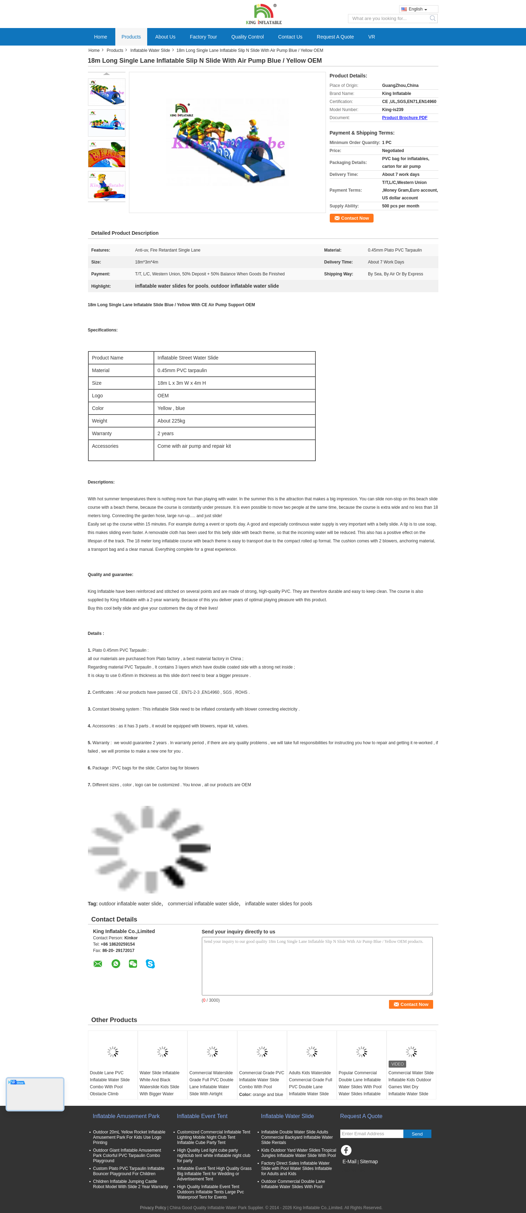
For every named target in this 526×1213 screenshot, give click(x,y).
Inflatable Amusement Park (126, 1116)
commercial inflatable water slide (203, 903)
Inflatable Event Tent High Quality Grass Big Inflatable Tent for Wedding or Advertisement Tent (214, 1173)
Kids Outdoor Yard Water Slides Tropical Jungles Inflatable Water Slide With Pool (298, 1153)
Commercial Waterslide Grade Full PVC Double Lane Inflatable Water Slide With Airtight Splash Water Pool (211, 1086)
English (418, 9)
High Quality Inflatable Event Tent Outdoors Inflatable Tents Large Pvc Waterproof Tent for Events (210, 1192)
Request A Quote (335, 37)
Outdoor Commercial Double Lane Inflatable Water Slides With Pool (293, 1184)
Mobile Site (352, 1170)
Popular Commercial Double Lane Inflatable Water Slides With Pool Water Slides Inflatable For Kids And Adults (360, 1086)
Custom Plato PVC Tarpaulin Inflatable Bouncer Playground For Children (129, 1171)
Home (100, 37)
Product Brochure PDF (405, 117)
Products (131, 37)
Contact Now (355, 218)
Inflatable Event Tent (202, 1116)
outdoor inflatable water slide (130, 903)
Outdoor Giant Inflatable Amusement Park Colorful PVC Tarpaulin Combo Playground (127, 1155)
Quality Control (247, 37)
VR (371, 37)
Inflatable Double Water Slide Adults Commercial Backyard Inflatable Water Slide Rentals (297, 1137)
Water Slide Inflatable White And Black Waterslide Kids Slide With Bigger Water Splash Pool (160, 1086)
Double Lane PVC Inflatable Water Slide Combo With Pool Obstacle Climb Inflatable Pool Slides (110, 1086)
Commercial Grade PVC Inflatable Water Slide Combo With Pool (262, 1079)
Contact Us (290, 37)
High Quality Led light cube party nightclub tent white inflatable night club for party (214, 1155)
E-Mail (350, 1161)
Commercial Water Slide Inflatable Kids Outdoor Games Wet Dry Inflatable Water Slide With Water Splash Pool (411, 1086)
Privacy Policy (153, 1207)
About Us (165, 37)
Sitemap (369, 1161)
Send (417, 1134)
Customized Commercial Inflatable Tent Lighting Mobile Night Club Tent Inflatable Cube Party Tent (214, 1137)
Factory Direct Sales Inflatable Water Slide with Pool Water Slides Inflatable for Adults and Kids (296, 1168)
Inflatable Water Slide (150, 50)
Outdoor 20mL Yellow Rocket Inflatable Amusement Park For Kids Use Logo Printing (129, 1137)
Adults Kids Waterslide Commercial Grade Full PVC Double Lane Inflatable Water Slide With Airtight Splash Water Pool (310, 1090)
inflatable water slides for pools (278, 903)
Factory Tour (203, 37)
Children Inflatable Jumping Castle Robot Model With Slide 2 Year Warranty (130, 1184)
